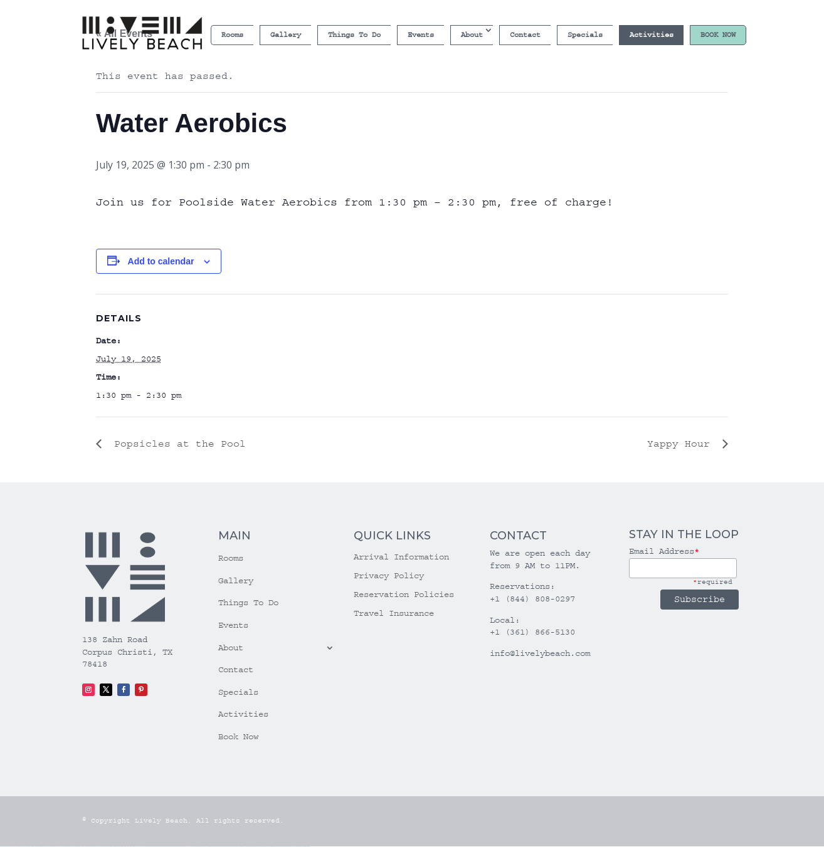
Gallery (285, 35)
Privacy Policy (389, 576)
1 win (116, 846)
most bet (248, 846)
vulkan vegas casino (19, 846)
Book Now (718, 35)
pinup (149, 846)
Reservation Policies (404, 595)
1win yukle (142, 846)
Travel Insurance (394, 613)
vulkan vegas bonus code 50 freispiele (104, 846)
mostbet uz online (243, 846)
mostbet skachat (204, 846)
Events (421, 35)
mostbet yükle (299, 846)
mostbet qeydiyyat (306, 846)
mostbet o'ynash (236, 846)
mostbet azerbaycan (291, 846)
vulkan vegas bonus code (52, 846)
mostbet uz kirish (216, 846)
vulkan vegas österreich (77, 846)
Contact (525, 35)
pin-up (157, 846)
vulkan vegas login (28, 846)
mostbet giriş (260, 846)
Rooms (232, 35)
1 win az (130, 846)
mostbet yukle (266, 846)
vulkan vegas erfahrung (89, 846)
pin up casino (153, 846)
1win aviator (126, 846)
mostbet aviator (277, 846)
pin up (146, 846)
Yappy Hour (681, 443)
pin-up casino (173, 846)
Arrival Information (401, 557)
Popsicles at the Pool (177, 443)
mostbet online (223, 846)
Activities (651, 35)
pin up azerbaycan (185, 846)
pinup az (160, 846)
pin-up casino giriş (166, 846)
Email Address (664, 551)
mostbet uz (199, 846)
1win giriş (122, 846)
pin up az (192, 846)
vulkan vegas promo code (65, 846)
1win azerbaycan (136, 846)
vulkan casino (10, 846)
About (472, 35)
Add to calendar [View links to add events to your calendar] (161, 261)
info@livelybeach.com (540, 653)
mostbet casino (229, 846)
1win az (118, 846)
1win (114, 846)
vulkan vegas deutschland (39, 846)
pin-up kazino (178, 846)
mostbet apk (210, 846)
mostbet (195, 846)
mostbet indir (271, 846)
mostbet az (255, 846)
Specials (585, 35)
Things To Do (354, 35)
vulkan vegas (3, 846)
